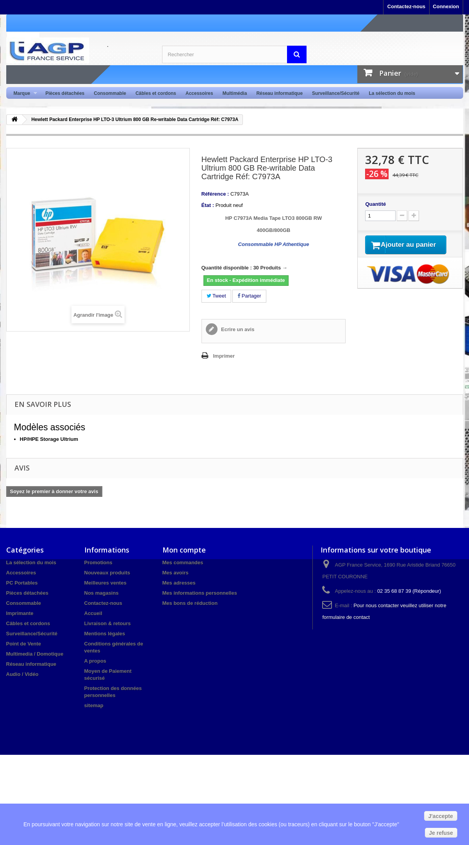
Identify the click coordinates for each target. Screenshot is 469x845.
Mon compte (184, 549)
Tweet (216, 296)
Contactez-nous (406, 6)
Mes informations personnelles (199, 593)
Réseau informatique (279, 93)
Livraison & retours (107, 623)
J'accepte (440, 816)
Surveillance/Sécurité (335, 93)
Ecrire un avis (237, 329)
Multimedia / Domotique (35, 654)
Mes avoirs (175, 573)
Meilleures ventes (105, 583)
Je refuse (441, 833)
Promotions (98, 562)
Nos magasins (101, 593)
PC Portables (22, 583)
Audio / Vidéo (22, 674)
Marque (23, 93)
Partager (249, 296)
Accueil (93, 613)
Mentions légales (104, 633)
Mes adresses (179, 583)
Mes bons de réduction (190, 603)
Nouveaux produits (107, 573)
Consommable (110, 93)
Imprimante (20, 613)
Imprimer (224, 356)
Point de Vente (23, 644)
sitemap (93, 705)
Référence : (215, 194)
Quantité (375, 204)
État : (208, 205)
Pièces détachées (64, 93)
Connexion (446, 6)
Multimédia (235, 93)
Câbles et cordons (156, 93)
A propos (95, 661)
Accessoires (199, 93)
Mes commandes (182, 562)
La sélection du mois (392, 93)
